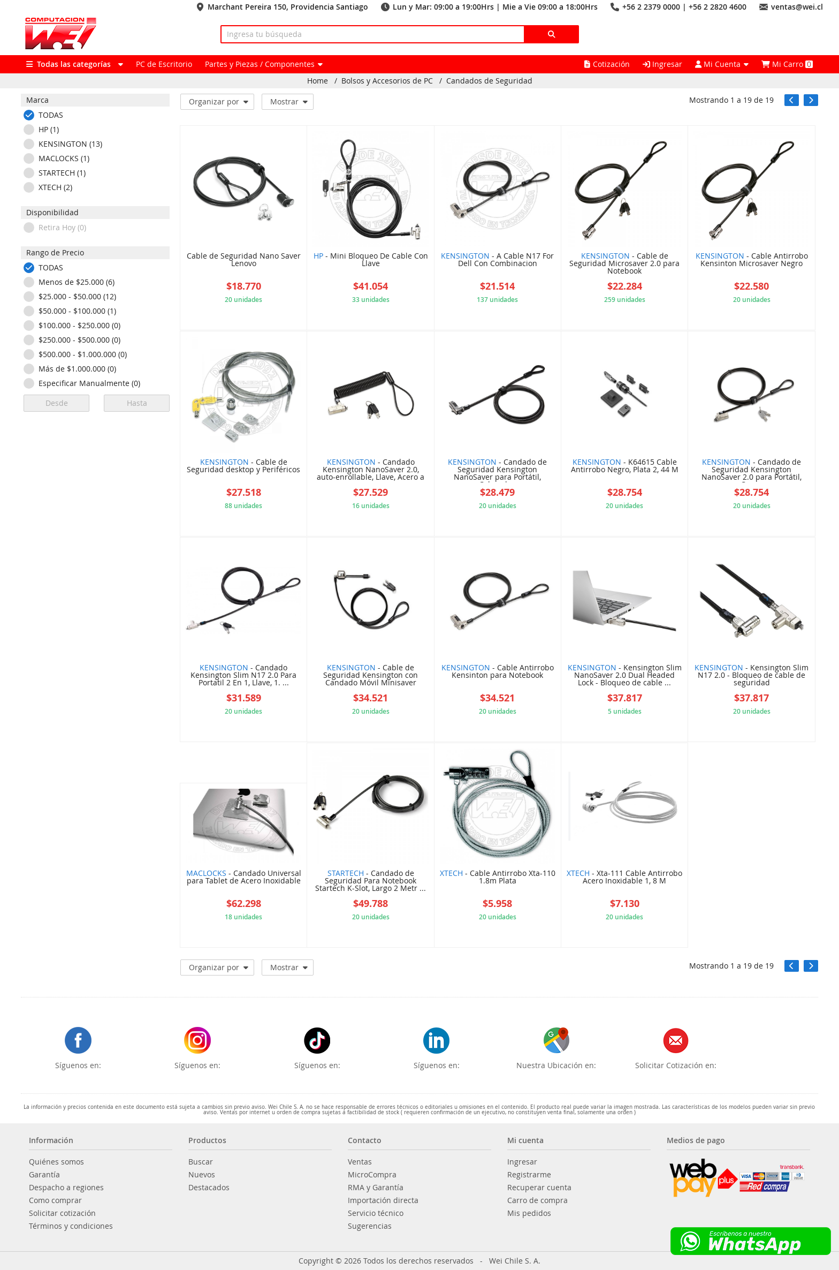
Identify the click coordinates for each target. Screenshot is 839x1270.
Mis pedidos (529, 1213)
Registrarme (529, 1174)
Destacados (209, 1187)
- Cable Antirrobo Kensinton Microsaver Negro (752, 260)
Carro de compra (537, 1200)
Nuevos (201, 1174)
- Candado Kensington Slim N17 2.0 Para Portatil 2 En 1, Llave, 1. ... (243, 675)
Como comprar (55, 1200)
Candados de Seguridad (489, 81)
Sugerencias (370, 1226)
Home (317, 81)
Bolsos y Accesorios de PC (387, 81)
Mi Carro (787, 64)
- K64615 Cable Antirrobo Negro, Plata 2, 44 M (624, 466)
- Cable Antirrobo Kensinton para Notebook (497, 672)
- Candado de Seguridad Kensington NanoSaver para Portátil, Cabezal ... (497, 470)
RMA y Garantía (375, 1187)
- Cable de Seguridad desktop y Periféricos (243, 466)
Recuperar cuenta (539, 1187)
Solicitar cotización (62, 1213)
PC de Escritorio (164, 64)
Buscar (200, 1162)
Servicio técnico (375, 1213)
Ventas (360, 1162)
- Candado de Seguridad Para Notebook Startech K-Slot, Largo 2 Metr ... (370, 881)
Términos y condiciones (71, 1226)
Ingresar (662, 64)
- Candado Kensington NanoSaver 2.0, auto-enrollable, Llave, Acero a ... (370, 470)
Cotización (607, 64)
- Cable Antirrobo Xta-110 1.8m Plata (497, 878)
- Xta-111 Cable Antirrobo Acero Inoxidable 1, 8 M (624, 878)
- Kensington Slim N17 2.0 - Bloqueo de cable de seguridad (752, 675)
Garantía (44, 1174)
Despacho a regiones (66, 1187)
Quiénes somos (56, 1162)
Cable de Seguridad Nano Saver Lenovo (244, 260)
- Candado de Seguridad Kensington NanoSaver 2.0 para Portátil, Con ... (751, 470)
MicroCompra (372, 1174)
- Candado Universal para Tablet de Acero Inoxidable (243, 878)
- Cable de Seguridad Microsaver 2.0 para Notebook (624, 264)
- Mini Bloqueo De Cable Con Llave (371, 260)
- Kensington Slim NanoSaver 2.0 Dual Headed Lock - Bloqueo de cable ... (625, 675)
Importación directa (383, 1200)
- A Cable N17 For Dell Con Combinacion (497, 260)
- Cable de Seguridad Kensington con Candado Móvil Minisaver (370, 675)
